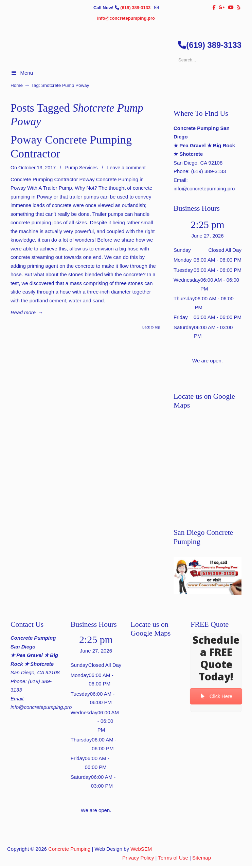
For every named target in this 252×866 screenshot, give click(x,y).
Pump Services (81, 167)
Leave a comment (126, 167)
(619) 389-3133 (136, 7)
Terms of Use (173, 858)
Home (17, 85)
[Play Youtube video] (207, 576)
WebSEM (141, 849)
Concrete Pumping (69, 849)
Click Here (216, 696)
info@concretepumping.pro (126, 18)
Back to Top (151, 327)
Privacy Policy (138, 858)
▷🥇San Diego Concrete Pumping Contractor (133, 72)
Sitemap (201, 858)
